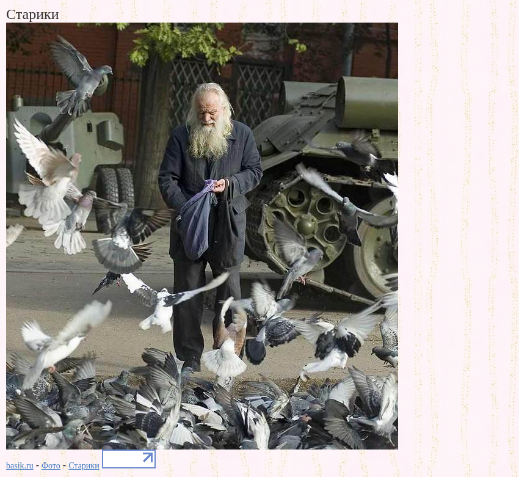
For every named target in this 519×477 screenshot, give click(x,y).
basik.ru (20, 465)
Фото (51, 465)
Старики (83, 465)
